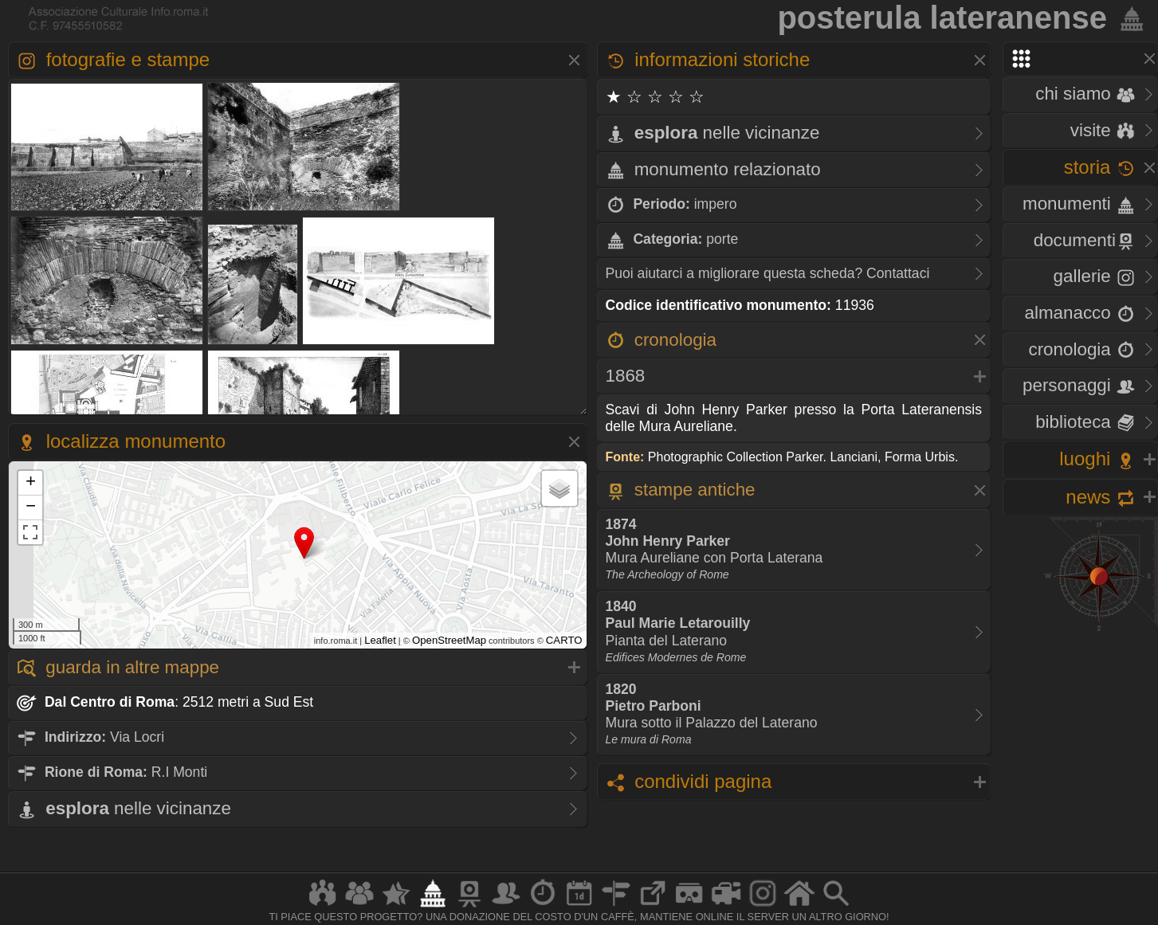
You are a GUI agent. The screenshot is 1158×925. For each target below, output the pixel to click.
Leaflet (380, 640)
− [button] (31, 507)
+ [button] (31, 483)
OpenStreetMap (449, 640)
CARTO (564, 640)
